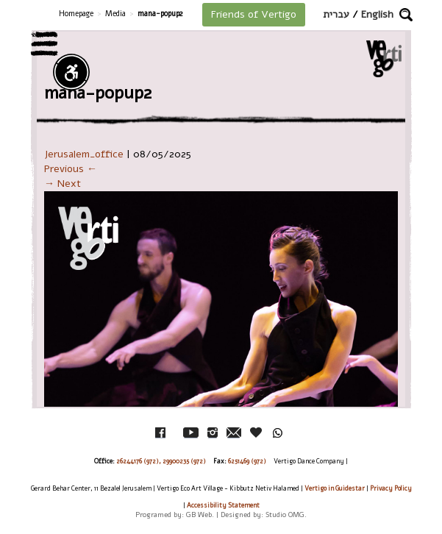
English (377, 14)
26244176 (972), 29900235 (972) (161, 461)
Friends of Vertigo (253, 14)
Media (115, 13)
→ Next (62, 184)
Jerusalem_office (84, 154)
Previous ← (70, 169)
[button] (406, 14)
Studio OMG (284, 514)
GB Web (199, 514)
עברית (336, 14)
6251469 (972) (247, 461)
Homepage (76, 13)
